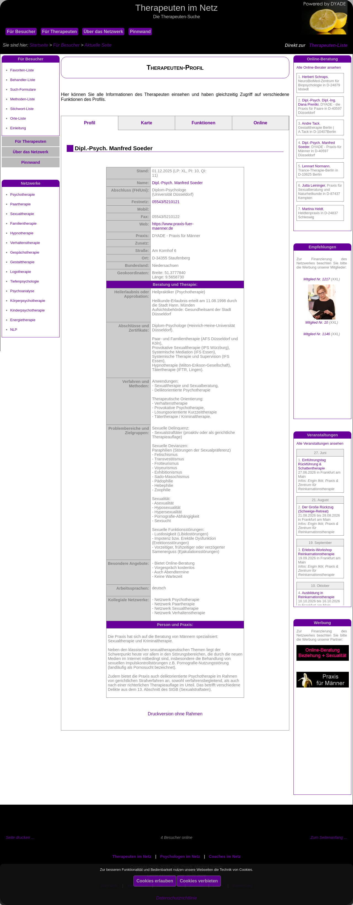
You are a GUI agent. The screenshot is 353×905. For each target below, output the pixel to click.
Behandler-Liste (22, 80)
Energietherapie (22, 320)
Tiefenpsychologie (24, 281)
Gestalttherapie (22, 262)
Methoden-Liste (22, 99)
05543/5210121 (166, 202)
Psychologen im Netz (180, 856)
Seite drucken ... (20, 837)
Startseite (39, 45)
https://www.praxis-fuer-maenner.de (172, 226)
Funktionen (203, 122)
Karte (146, 122)
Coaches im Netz (225, 856)
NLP (13, 329)
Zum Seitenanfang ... (328, 837)
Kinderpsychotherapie (27, 310)
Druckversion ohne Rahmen (175, 713)
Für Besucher (21, 31)
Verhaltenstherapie (25, 243)
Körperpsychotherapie (27, 301)
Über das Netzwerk (103, 31)
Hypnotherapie (21, 233)
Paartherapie (20, 204)
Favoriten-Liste (22, 70)
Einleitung (18, 128)
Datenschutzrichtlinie (176, 898)
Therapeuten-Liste (328, 45)
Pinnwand (140, 31)
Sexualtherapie (22, 214)
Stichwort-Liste (22, 109)
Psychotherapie (22, 194)
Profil (89, 122)
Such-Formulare (23, 89)
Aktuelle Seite (97, 45)
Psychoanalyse (22, 291)
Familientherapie (23, 223)
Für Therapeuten (59, 31)
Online (260, 122)
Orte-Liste (18, 118)
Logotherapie (20, 272)
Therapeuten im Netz (131, 856)
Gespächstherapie (24, 252)
